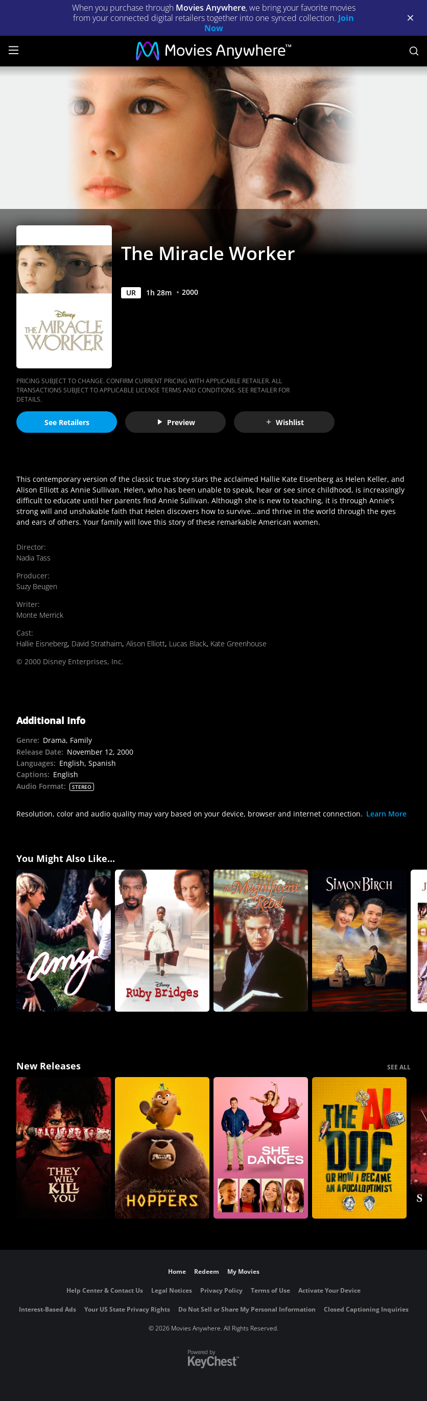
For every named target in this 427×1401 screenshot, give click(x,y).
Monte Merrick (39, 615)
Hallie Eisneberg (41, 643)
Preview (175, 422)
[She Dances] (261, 1148)
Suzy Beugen (36, 586)
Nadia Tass (33, 558)
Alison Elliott (145, 643)
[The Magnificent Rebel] (261, 941)
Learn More (386, 814)
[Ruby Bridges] (162, 941)
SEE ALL (399, 1067)
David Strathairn (97, 643)
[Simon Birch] (359, 941)
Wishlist (284, 422)
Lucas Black (187, 643)
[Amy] (63, 941)
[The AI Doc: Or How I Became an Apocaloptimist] (359, 1148)
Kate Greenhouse (238, 643)
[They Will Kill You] (63, 1148)
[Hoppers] (162, 1148)
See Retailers (66, 422)
